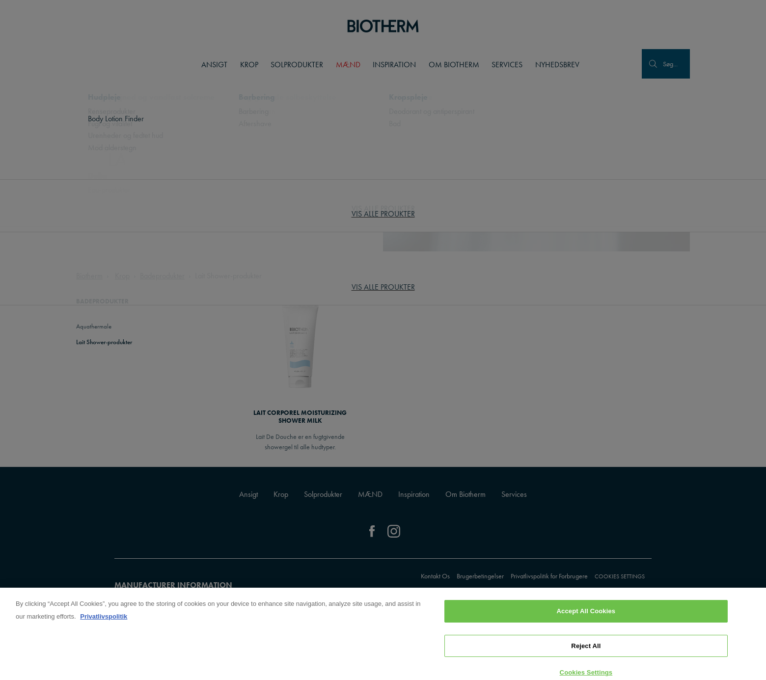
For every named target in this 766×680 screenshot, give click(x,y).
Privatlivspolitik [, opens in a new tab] (103, 620)
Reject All (586, 649)
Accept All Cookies (586, 614)
